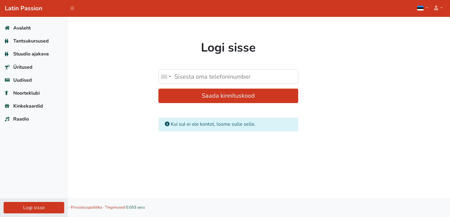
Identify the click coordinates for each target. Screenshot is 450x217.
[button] (438, 8)
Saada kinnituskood (259, 96)
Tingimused (176, 207)
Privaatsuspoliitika (147, 207)
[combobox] (196, 76)
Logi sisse (34, 207)
